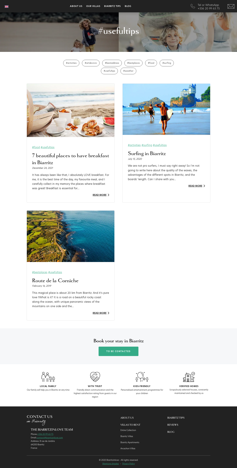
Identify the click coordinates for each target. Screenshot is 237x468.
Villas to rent (130, 425)
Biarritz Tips (112, 6)
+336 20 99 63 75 (45, 434)
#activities (71, 63)
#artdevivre (91, 63)
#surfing (166, 63)
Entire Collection (128, 430)
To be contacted (118, 351)
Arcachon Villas (127, 448)
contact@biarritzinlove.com (50, 437)
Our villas (93, 6)
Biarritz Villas (126, 436)
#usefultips (109, 70)
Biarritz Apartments (129, 442)
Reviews (172, 425)
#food (151, 63)
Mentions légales (110, 463)
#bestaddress (112, 63)
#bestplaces (133, 63)
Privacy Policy (128, 463)
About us (76, 6)
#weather (128, 70)
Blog (128, 6)
